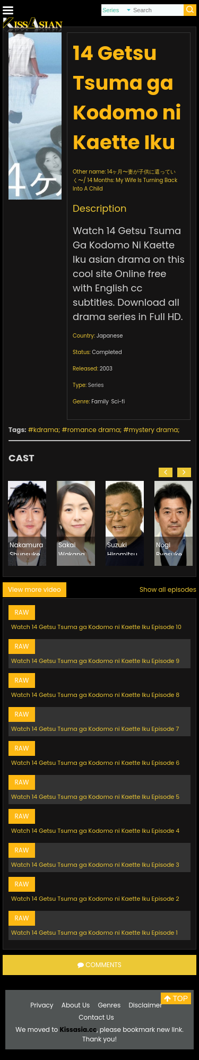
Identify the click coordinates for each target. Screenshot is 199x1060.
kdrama (45, 429)
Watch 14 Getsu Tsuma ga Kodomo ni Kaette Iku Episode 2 (95, 898)
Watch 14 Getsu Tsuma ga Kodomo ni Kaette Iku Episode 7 (95, 729)
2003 (106, 369)
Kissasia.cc (78, 1029)
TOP (176, 998)
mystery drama (153, 429)
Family (100, 402)
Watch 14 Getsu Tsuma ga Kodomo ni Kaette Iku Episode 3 (95, 864)
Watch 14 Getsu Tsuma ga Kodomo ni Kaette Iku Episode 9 (95, 661)
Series (96, 385)
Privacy (41, 1005)
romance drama (93, 429)
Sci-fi (118, 402)
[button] (165, 472)
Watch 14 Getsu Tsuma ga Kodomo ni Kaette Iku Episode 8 (95, 695)
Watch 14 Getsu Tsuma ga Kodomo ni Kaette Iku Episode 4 (95, 830)
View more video (34, 589)
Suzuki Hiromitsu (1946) (122, 547)
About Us (76, 1005)
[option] (27, 523)
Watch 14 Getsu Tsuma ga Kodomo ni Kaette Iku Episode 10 (96, 627)
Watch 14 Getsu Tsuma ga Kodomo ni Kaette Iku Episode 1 (94, 932)
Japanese (110, 336)
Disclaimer (145, 1005)
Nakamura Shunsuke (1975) (26, 547)
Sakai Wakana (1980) (71, 547)
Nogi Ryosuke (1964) (169, 547)
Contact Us (96, 1017)
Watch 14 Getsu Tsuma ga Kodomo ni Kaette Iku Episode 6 (95, 763)
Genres (109, 1005)
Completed (107, 352)
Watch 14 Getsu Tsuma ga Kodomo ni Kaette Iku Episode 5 (95, 796)
